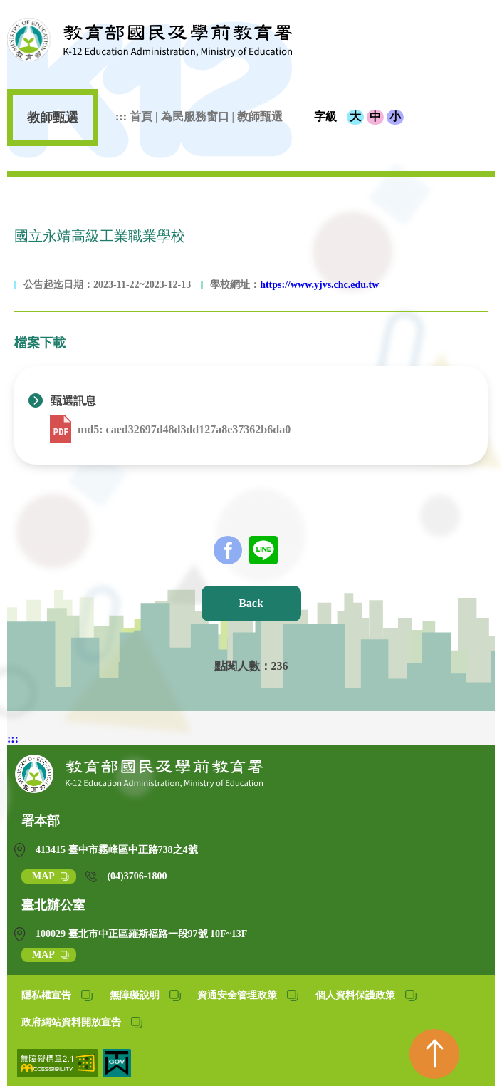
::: (121, 116)
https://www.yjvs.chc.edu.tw (319, 284)
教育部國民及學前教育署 (149, 39)
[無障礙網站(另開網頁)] (58, 1073)
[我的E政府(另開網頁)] (117, 1073)
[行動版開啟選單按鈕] (477, 50)
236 (279, 666)
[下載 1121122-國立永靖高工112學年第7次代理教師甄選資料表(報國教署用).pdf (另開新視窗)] (62, 429)
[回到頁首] (434, 1054)
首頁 (142, 116)
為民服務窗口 (196, 116)
